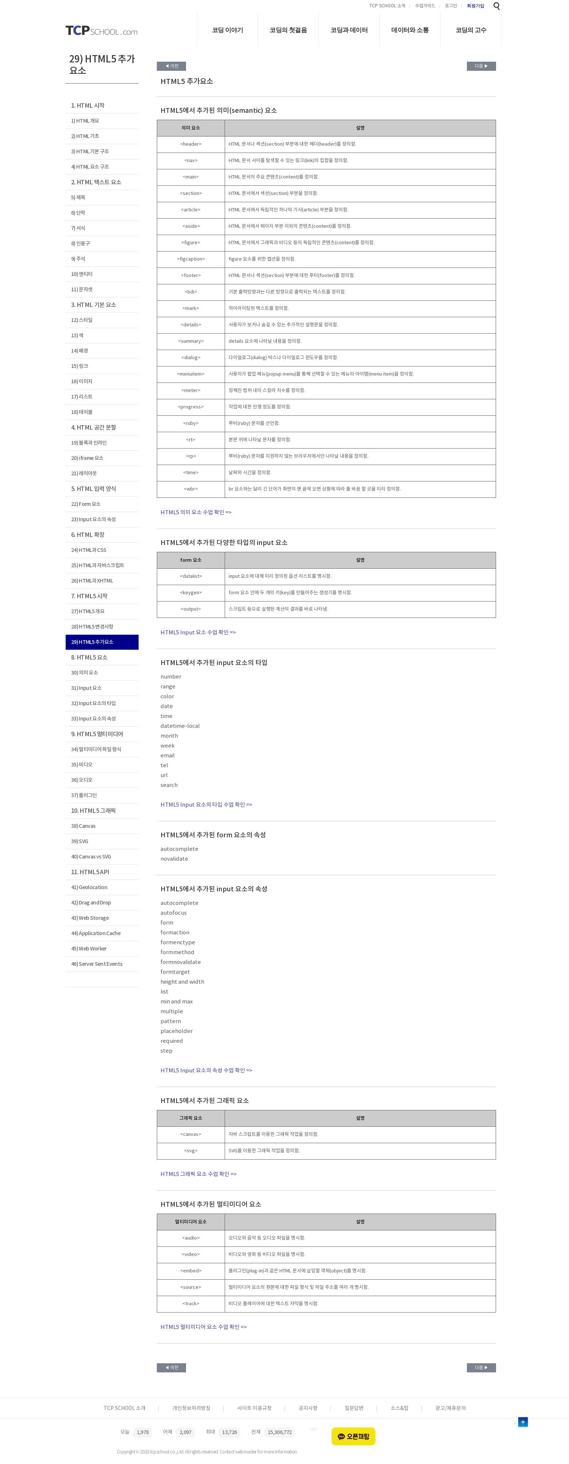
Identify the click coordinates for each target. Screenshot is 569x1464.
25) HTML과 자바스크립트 (97, 565)
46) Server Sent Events (96, 964)
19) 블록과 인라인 (89, 443)
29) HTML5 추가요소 (92, 642)
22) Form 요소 (86, 504)
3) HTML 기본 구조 (90, 152)
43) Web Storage (90, 918)
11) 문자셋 (81, 290)
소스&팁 (400, 1408)
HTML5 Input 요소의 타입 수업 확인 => (206, 805)
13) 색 (77, 336)
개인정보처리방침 (191, 1408)
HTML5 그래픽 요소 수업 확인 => (198, 1174)
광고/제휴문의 (451, 1408)
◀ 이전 (171, 66)
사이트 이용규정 (254, 1408)
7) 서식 (78, 228)
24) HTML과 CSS (88, 550)
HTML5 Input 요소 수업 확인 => (198, 633)
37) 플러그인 (84, 795)
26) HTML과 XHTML (92, 581)
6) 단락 (78, 213)
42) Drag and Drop (91, 903)
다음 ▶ (481, 66)
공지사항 (308, 1408)
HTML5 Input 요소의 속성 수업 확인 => (206, 1071)
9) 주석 (78, 259)
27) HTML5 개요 (87, 611)
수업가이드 (425, 6)
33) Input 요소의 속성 (93, 719)
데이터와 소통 (410, 30)
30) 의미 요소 (84, 673)
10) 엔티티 (81, 274)
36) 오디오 (81, 780)
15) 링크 (79, 366)
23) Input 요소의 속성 (93, 519)
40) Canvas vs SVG (91, 857)
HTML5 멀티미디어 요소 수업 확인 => (203, 1327)
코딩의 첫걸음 (288, 30)
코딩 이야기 (227, 30)
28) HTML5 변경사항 (92, 627)
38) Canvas (83, 826)
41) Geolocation (89, 887)
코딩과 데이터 (349, 30)
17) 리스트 (81, 397)
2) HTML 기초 (85, 136)
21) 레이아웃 (84, 473)
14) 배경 (79, 351)
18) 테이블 (81, 412)
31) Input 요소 (86, 688)
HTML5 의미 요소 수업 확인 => (196, 513)
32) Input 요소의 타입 (93, 703)
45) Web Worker (89, 949)
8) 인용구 (80, 244)
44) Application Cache (95, 933)
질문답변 (354, 1408)
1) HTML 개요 (85, 121)
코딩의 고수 (471, 30)
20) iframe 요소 (87, 458)
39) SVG (79, 841)
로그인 (451, 6)
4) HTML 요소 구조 (90, 167)
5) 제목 (78, 198)
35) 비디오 (81, 765)
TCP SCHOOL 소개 (387, 6)
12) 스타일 (81, 320)
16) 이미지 (81, 382)
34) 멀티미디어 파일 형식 (96, 749)
